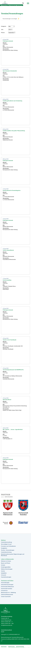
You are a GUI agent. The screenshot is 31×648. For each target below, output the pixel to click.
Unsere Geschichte (6, 596)
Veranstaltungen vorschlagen (10, 18)
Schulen (3, 565)
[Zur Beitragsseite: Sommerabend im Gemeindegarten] (15, 201)
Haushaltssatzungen (6, 577)
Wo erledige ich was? (6, 544)
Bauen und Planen (5, 563)
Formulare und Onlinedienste (8, 546)
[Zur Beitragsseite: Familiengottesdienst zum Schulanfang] (15, 111)
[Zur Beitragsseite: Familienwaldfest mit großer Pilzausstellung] (15, 141)
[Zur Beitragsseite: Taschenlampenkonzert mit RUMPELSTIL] (15, 380)
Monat (2, 32)
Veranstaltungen (5, 582)
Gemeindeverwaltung (6, 542)
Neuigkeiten (4, 548)
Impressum (4, 646)
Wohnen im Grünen (6, 561)
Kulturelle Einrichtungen (7, 584)
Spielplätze (4, 573)
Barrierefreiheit (20, 646)
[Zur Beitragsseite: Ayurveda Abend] (15, 410)
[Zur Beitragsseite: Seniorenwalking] (15, 290)
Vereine (3, 571)
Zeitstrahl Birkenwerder (7, 594)
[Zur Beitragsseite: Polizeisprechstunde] (15, 51)
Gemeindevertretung (6, 552)
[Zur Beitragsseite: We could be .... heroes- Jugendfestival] (15, 440)
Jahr (2, 29)
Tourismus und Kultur (7, 580)
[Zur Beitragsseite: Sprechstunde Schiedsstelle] (15, 81)
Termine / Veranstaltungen (7, 550)
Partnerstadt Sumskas (6, 588)
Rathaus (3, 540)
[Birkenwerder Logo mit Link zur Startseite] (4, 2)
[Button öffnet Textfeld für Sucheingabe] (23, 3)
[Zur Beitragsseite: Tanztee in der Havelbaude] (15, 350)
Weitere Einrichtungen (6, 569)
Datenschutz (11, 646)
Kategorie (3, 26)
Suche (2, 631)
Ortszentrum (4, 590)
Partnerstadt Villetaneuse (7, 586)
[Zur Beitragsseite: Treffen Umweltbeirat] (15, 260)
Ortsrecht (3, 575)
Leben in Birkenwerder (7, 559)
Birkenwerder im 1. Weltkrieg (8, 592)
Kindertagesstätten (6, 567)
